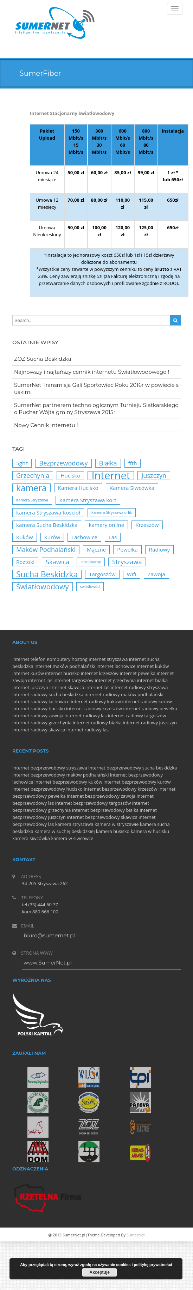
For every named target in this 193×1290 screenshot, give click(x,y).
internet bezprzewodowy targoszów (93, 803)
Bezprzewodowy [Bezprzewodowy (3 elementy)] (63, 463)
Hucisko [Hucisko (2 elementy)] (70, 475)
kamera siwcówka (31, 838)
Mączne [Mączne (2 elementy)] (96, 549)
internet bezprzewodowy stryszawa (49, 768)
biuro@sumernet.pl (49, 935)
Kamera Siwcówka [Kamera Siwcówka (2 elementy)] (132, 487)
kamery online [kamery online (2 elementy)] (106, 524)
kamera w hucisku (150, 831)
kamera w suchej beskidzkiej (64, 831)
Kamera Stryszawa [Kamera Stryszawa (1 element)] (32, 500)
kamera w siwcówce (72, 838)
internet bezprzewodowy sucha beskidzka (132, 768)
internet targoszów (73, 680)
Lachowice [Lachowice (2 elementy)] (84, 537)
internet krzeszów (100, 673)
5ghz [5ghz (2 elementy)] (22, 463)
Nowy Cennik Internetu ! (46, 425)
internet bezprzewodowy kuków (68, 782)
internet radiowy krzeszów (94, 708)
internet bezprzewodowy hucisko (47, 789)
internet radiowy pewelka (150, 708)
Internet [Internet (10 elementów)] (110, 475)
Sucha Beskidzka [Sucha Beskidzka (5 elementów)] (47, 574)
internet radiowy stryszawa (139, 687)
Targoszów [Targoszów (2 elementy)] (102, 574)
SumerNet (136, 1234)
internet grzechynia (115, 680)
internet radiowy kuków (96, 701)
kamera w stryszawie (117, 824)
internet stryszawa (108, 659)
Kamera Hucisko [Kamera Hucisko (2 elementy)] (78, 487)
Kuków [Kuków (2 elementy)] (24, 537)
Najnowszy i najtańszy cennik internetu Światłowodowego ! (91, 372)
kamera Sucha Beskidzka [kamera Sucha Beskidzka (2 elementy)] (46, 524)
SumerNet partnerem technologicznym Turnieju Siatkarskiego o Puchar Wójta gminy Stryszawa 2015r (96, 408)
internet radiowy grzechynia (41, 722)
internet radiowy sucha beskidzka (47, 694)
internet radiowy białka (97, 722)
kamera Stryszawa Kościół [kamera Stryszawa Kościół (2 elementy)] (48, 512)
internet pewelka (138, 673)
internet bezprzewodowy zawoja (101, 796)
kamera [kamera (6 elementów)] (31, 487)
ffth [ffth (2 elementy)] (132, 463)
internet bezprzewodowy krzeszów (120, 789)
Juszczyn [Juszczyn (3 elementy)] (153, 475)
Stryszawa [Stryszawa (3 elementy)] (127, 562)
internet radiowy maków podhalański (123, 694)
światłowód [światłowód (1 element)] (90, 586)
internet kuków (153, 666)
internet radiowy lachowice (41, 701)
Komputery (59, 659)
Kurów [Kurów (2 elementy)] (52, 537)
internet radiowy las (85, 715)
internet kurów (28, 673)
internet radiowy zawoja (37, 715)
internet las (40, 680)
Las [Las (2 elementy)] (113, 537)
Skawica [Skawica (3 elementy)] (57, 562)
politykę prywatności (153, 1264)
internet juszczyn (30, 687)
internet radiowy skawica (38, 729)
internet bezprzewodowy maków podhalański (60, 775)
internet (20, 659)
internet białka (152, 680)
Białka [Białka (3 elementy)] (108, 463)
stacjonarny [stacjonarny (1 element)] (91, 561)
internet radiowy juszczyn (150, 722)
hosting (80, 659)
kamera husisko (113, 831)
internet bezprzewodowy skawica (102, 817)
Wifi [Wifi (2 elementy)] (131, 574)
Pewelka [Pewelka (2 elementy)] (127, 549)
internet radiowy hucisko (38, 708)
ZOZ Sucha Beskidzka (42, 358)
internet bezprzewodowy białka (105, 810)
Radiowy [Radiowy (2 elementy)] (159, 549)
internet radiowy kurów (147, 701)
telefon (38, 659)
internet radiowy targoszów (137, 715)
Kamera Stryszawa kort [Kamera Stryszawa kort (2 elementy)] (87, 500)
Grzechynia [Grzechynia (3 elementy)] (32, 475)
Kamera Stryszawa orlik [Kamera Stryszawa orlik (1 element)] (111, 512)
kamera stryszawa (74, 824)
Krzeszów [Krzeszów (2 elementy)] (147, 524)
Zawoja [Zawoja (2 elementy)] (156, 574)
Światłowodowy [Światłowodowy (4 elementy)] (42, 586)
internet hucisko (62, 673)
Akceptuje (100, 1272)
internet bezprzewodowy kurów (137, 782)
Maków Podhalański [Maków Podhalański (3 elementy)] (46, 549)
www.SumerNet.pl (48, 962)
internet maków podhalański (64, 666)
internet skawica (67, 687)
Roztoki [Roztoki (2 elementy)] (25, 561)
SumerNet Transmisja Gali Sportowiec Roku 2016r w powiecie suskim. (96, 388)
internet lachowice (115, 666)
